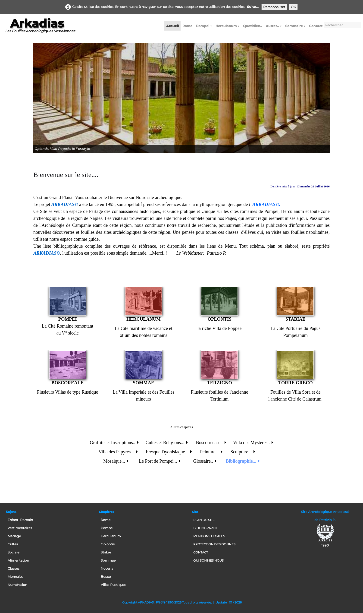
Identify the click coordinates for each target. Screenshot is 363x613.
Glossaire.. (205, 461)
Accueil (172, 26)
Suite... (253, 7)
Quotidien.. (252, 26)
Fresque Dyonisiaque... (169, 451)
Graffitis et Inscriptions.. (114, 442)
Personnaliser (274, 7)
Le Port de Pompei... (159, 461)
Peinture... (210, 451)
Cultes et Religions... (167, 442)
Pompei (204, 26)
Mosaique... (115, 461)
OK (293, 7)
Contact (315, 26)
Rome (187, 26)
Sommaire (295, 26)
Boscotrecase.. (211, 442)
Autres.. (274, 26)
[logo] (40, 27)
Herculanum (227, 26)
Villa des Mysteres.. (253, 442)
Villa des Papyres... (118, 451)
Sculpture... (240, 451)
